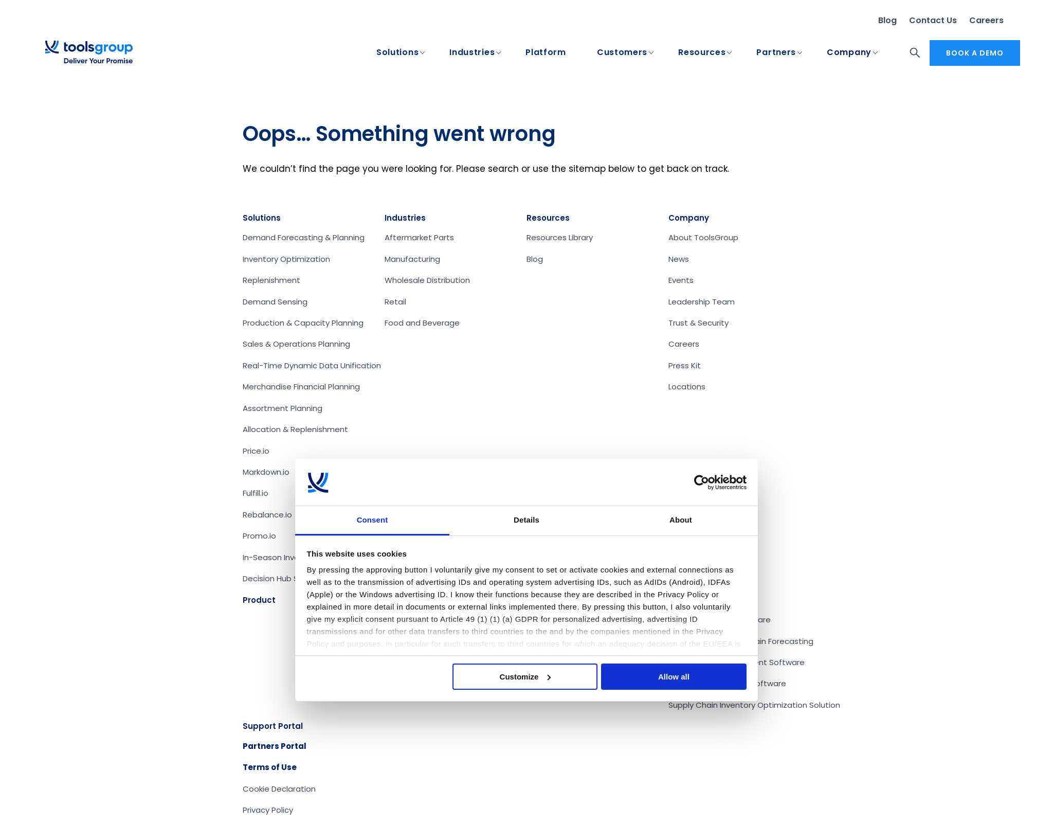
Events (681, 280)
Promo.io (259, 535)
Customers (622, 52)
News (678, 259)
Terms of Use (270, 767)
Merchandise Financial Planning (301, 386)
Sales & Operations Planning (296, 343)
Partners (776, 52)
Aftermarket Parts (419, 237)
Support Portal (273, 726)
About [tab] (680, 519)
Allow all (673, 676)
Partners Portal (274, 746)
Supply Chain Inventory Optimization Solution (754, 705)
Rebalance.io (267, 514)
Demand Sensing (275, 301)
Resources (701, 52)
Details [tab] (526, 519)
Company (849, 52)
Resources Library (559, 237)
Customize (525, 676)
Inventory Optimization (286, 259)
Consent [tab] (372, 519)
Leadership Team (701, 301)
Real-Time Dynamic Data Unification (312, 365)
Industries (472, 52)
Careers (986, 20)
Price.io (256, 450)
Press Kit (684, 365)
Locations (686, 386)
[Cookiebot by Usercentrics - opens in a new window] (702, 482)
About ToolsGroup (703, 237)
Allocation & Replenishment (295, 429)
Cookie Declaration (279, 788)
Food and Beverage (422, 322)
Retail (395, 301)
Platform (545, 52)
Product (259, 600)
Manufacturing (412, 259)
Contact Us (933, 20)
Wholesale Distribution (427, 280)
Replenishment (271, 280)
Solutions (397, 52)
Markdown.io (266, 472)
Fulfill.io (255, 493)
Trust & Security (698, 322)
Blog (887, 20)
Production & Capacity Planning (303, 322)
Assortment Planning (282, 408)
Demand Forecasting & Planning (304, 237)
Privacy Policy (268, 809)
